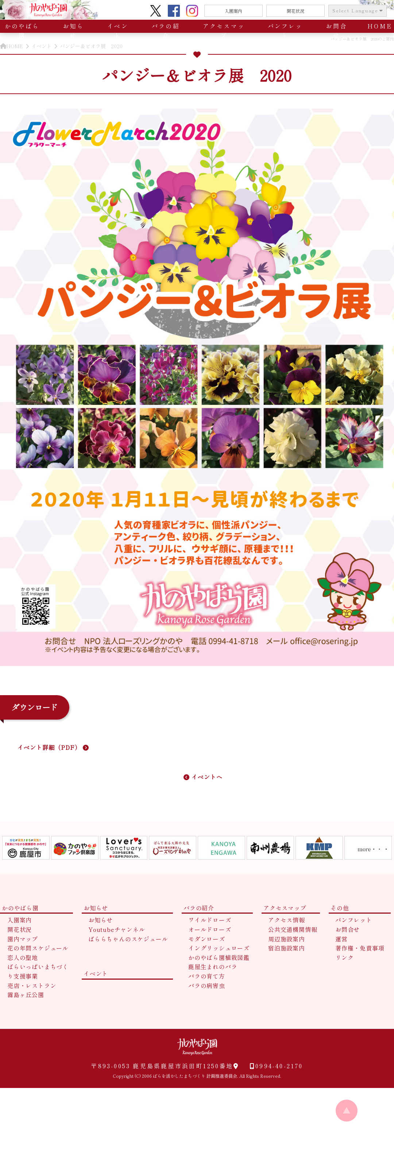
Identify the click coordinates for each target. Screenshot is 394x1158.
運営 (341, 938)
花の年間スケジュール (38, 948)
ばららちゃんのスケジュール (128, 938)
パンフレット (285, 31)
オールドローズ (209, 929)
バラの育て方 (206, 976)
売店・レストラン (31, 985)
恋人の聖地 (22, 957)
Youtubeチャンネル (116, 929)
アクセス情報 (286, 919)
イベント (117, 31)
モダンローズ (206, 938)
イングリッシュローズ (219, 948)
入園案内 (233, 11)
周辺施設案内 (286, 938)
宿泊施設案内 (286, 948)
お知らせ (73, 31)
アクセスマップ (224, 31)
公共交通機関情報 (292, 929)
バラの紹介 (166, 31)
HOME (379, 26)
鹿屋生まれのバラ (212, 966)
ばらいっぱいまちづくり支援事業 (38, 971)
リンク (344, 957)
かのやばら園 (22, 31)
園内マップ (22, 938)
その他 (340, 907)
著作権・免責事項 (359, 948)
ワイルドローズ (209, 919)
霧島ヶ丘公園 (25, 994)
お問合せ (336, 31)
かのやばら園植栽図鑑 (219, 957)
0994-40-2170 (271, 1065)
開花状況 (295, 11)
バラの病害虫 (206, 985)
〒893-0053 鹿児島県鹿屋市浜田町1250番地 (165, 1065)
